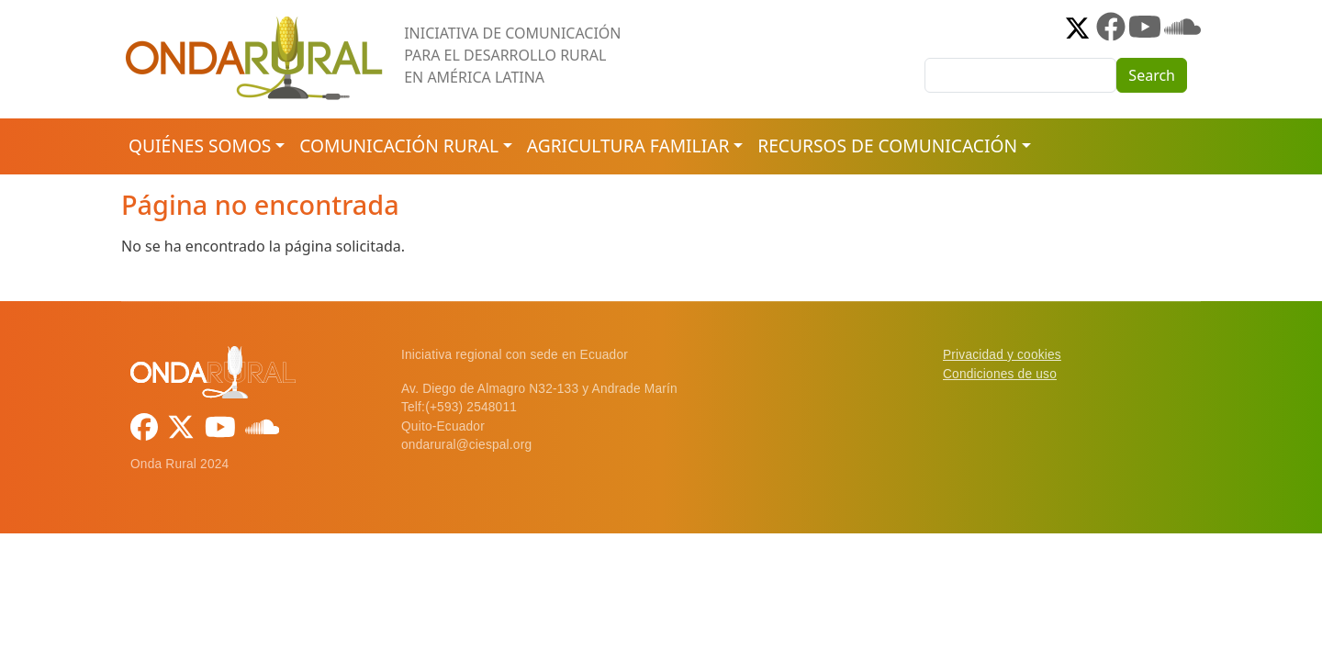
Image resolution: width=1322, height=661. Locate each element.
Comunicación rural (399, 145)
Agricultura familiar (628, 145)
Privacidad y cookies (1002, 355)
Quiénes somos (200, 145)
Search (1151, 75)
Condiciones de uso (1000, 374)
